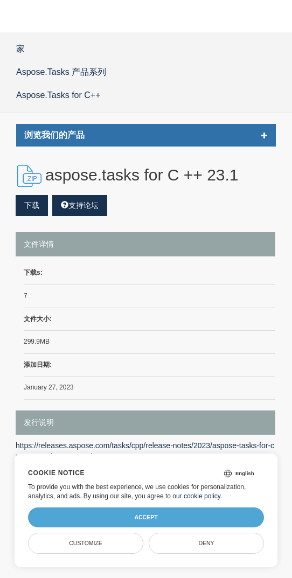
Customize (85, 543)
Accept (145, 517)
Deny (206, 543)
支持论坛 (80, 205)
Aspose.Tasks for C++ (58, 95)
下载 (31, 205)
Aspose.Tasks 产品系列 (61, 71)
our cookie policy (196, 496)
